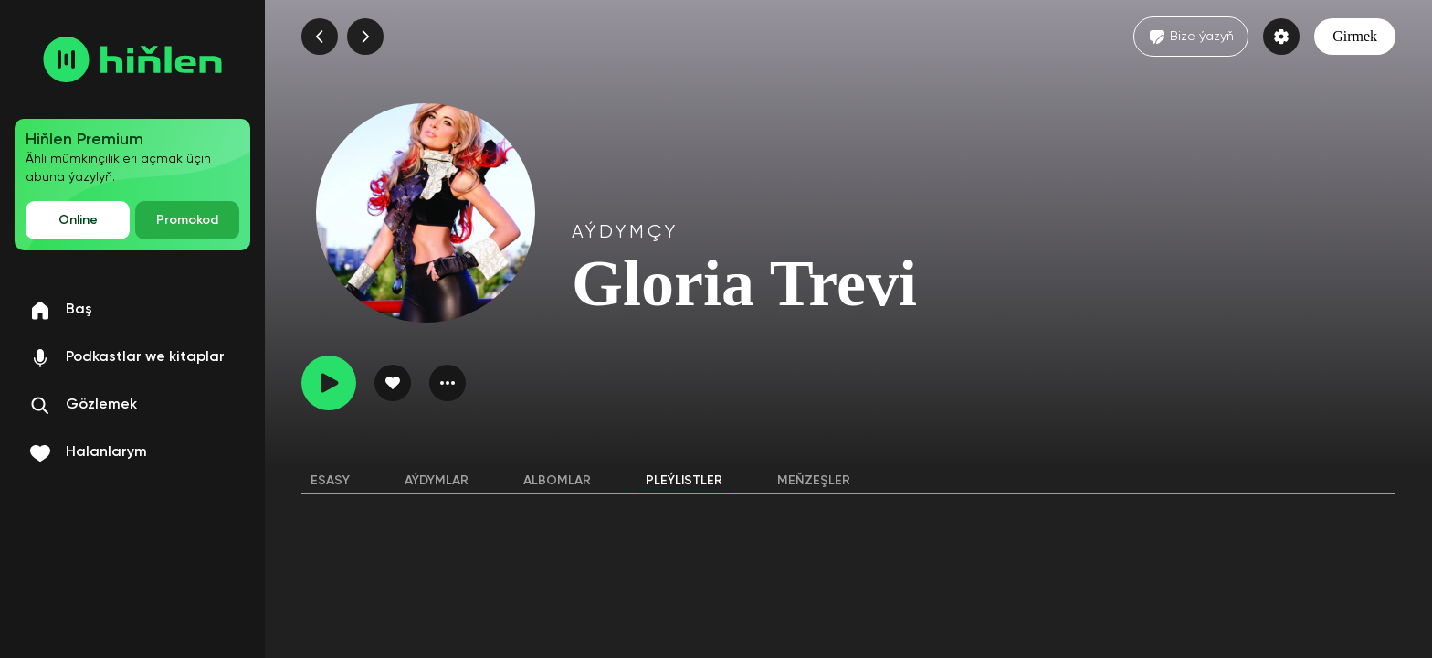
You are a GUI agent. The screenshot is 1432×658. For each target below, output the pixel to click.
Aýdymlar (437, 480)
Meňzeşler (813, 480)
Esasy (330, 480)
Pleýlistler (684, 480)
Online (78, 220)
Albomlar (557, 480)
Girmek (1354, 36)
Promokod (187, 220)
